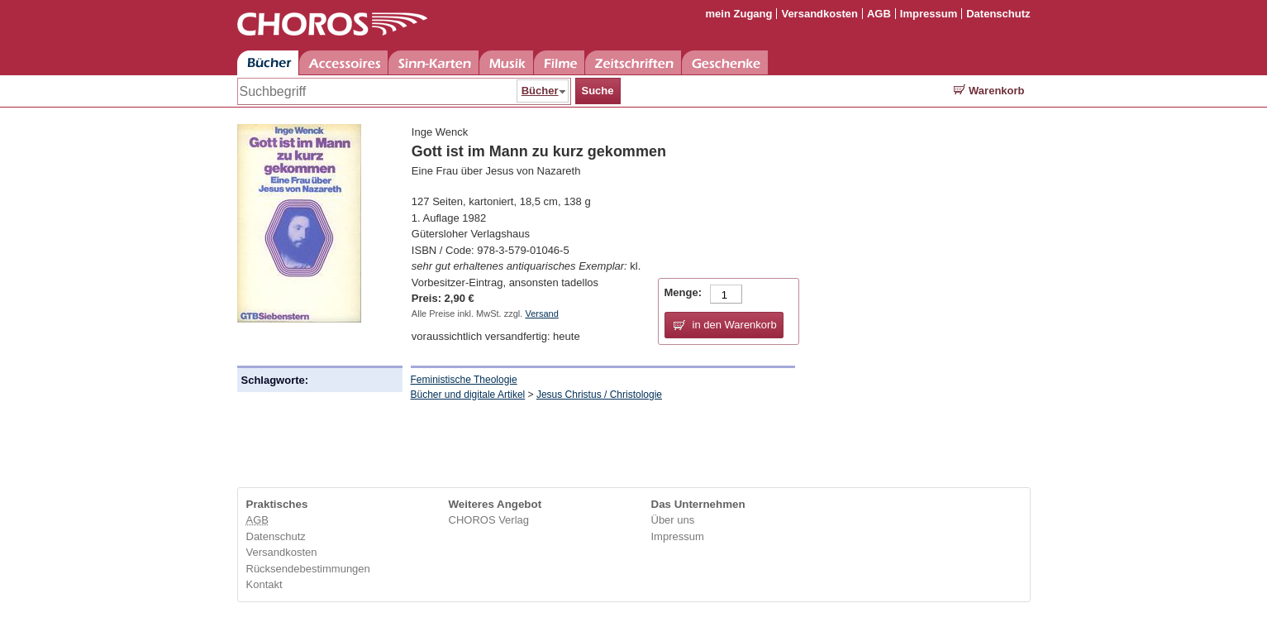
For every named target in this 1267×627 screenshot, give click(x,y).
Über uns (673, 520)
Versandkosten (819, 13)
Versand (541, 313)
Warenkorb (989, 90)
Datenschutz (998, 13)
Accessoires (343, 62)
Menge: (683, 292)
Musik (506, 62)
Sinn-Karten (433, 62)
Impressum (928, 13)
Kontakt (264, 584)
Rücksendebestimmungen (308, 568)
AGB (879, 13)
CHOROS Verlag (489, 520)
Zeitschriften (633, 62)
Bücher (267, 62)
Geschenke (725, 62)
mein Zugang (739, 13)
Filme (559, 62)
